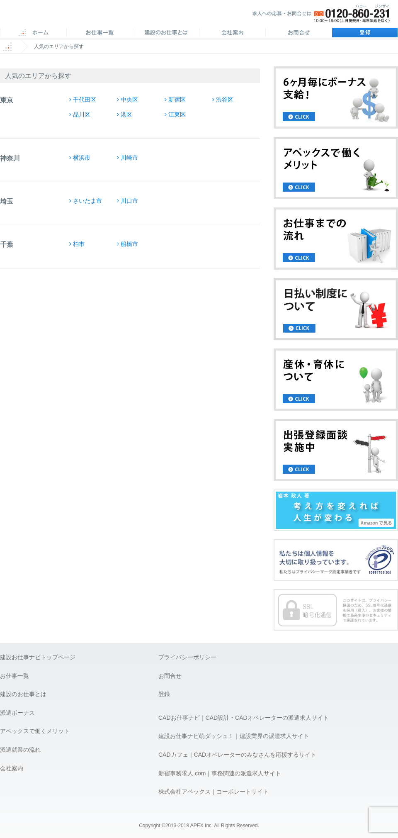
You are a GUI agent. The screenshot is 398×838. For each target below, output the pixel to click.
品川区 (81, 114)
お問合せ (298, 33)
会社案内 (232, 33)
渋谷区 (224, 99)
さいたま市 (87, 200)
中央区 (129, 99)
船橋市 (129, 244)
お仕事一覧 (14, 675)
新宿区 (177, 99)
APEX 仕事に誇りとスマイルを (58, 16)
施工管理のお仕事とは (166, 33)
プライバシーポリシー (187, 657)
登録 (365, 33)
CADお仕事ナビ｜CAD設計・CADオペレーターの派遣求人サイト (243, 717)
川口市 (129, 200)
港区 (126, 114)
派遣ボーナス (17, 712)
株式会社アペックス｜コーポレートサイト (213, 791)
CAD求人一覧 (99, 33)
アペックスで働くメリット (35, 731)
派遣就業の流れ (20, 749)
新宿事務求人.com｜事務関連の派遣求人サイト (219, 773)
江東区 (177, 114)
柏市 (79, 244)
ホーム (33, 33)
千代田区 (84, 99)
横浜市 (81, 157)
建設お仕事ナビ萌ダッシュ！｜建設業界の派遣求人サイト (233, 736)
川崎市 (129, 157)
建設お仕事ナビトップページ (37, 657)
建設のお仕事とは (23, 694)
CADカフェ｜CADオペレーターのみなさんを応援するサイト (237, 754)
